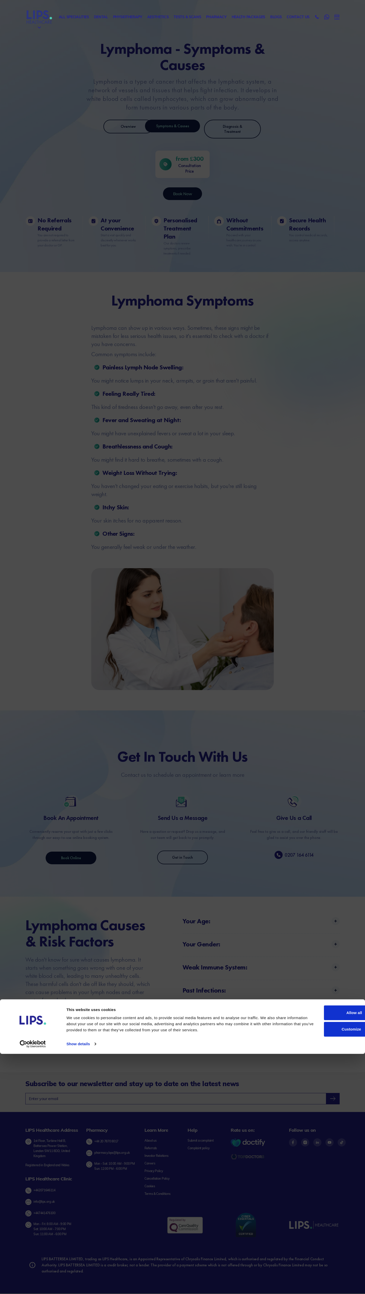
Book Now (182, 194)
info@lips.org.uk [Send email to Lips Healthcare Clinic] (44, 1202)
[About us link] (150, 1141)
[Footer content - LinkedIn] (319, 1143)
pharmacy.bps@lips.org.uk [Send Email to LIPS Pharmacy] (112, 1153)
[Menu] (39, 27)
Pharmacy (216, 17)
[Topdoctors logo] (248, 1157)
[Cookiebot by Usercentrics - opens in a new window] (33, 1284)
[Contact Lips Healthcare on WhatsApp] (326, 17)
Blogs (276, 17)
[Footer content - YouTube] (331, 1143)
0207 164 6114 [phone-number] (299, 855)
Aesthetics (158, 17)
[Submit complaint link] (200, 1141)
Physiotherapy (127, 17)
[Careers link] (149, 1164)
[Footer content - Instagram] (307, 1143)
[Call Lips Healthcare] (317, 17)
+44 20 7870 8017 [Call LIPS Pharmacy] (106, 1142)
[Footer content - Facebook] (295, 1143)
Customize (323, 1269)
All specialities (74, 17)
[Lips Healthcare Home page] (39, 17)
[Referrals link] (150, 1148)
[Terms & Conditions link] (157, 1194)
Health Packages (248, 17)
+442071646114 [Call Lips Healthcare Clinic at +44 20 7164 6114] (44, 1191)
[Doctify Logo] (248, 1143)
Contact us (298, 17)
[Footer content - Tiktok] (342, 1143)
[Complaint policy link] (199, 1148)
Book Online (71, 858)
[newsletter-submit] (332, 1099)
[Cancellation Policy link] (157, 1179)
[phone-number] (279, 855)
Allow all (323, 1253)
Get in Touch (182, 857)
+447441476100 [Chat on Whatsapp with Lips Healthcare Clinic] (44, 1214)
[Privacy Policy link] (153, 1171)
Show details (78, 1284)
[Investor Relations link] (156, 1156)
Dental (101, 17)
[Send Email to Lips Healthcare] (337, 17)
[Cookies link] (149, 1186)
